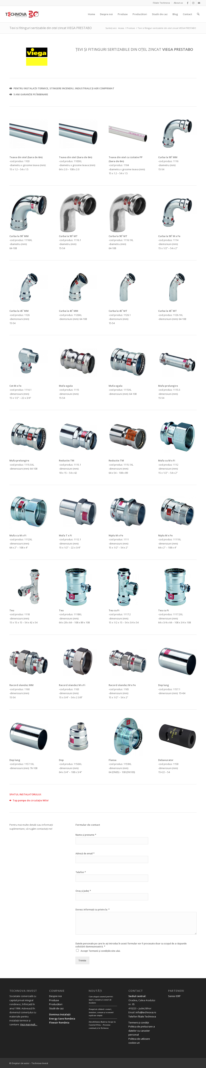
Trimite (82, 960)
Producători (55, 1004)
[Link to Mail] (199, 3)
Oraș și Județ (83, 890)
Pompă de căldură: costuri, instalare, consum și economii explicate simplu (101, 1012)
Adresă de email (85, 853)
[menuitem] (161, 3)
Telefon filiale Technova (142, 1016)
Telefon (81, 872)
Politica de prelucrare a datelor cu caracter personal (141, 1030)
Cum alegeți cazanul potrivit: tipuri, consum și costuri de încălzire (101, 999)
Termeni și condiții (138, 1022)
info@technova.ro (146, 1012)
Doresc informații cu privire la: (93, 909)
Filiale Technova (161, 2)
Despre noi (55, 996)
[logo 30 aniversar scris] (22, 14)
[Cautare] (198, 14)
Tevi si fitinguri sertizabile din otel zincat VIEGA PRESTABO (50, 28)
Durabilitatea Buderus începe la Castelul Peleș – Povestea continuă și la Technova (102, 1025)
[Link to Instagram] (193, 3)
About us (178, 2)
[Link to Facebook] (187, 3)
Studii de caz (56, 1008)
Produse (54, 1000)
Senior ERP (174, 996)
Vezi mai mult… (28, 1024)
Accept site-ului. (101, 950)
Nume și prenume (86, 834)
